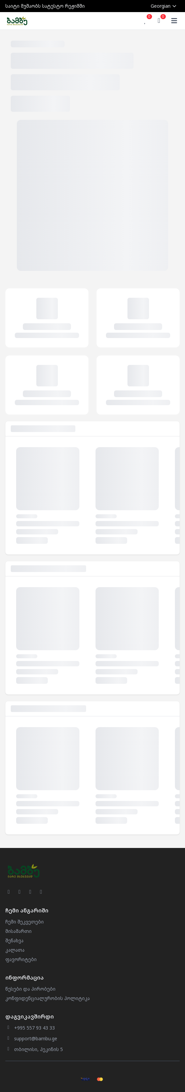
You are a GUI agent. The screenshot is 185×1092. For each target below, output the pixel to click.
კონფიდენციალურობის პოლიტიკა (47, 998)
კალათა (15, 950)
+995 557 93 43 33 (34, 1028)
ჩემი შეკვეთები (24, 921)
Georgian (164, 6)
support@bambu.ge (35, 1038)
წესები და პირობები (30, 989)
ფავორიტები (21, 959)
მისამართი (18, 931)
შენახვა (14, 940)
